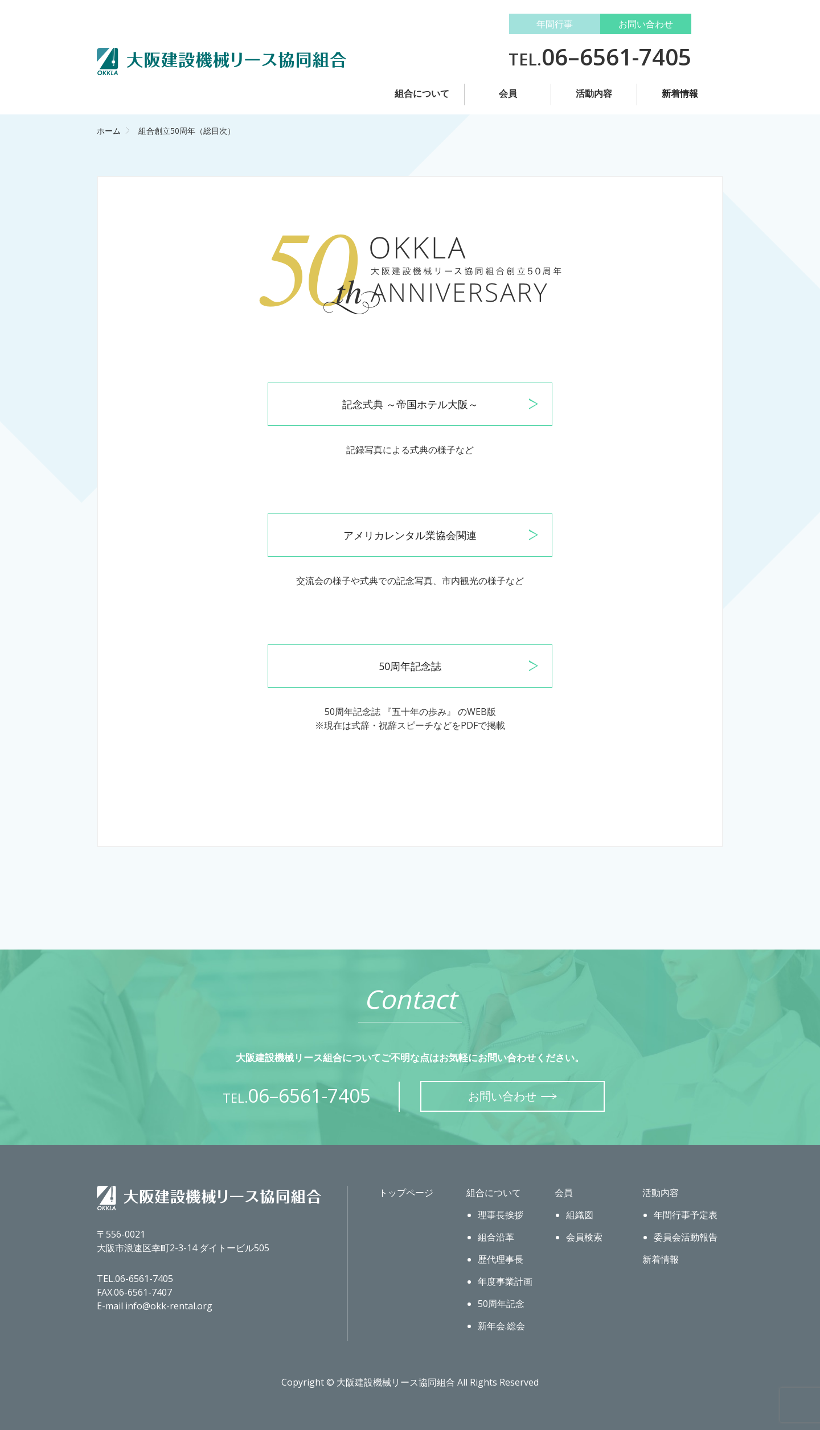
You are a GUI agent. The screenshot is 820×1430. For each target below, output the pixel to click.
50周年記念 (501, 1303)
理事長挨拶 (500, 1215)
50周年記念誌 (410, 666)
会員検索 (584, 1237)
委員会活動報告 (686, 1237)
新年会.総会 (501, 1326)
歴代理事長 (500, 1259)
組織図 (579, 1215)
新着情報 (680, 93)
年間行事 (554, 24)
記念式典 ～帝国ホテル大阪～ (410, 404)
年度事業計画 (505, 1281)
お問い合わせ (645, 24)
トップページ (406, 1192)
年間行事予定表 (686, 1215)
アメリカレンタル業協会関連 (410, 535)
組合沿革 (496, 1237)
